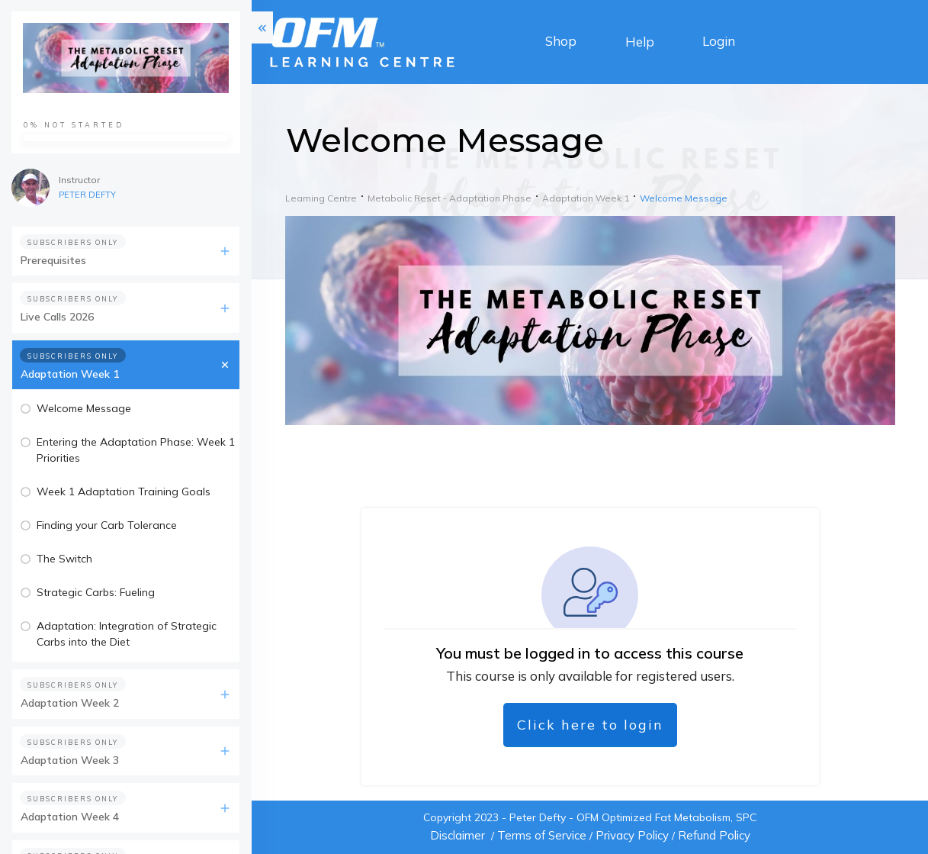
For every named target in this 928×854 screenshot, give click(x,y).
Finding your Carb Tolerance (107, 525)
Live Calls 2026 (57, 317)
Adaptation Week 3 (70, 760)
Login (718, 41)
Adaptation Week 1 (70, 374)
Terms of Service (541, 835)
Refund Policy (714, 835)
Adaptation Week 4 (70, 816)
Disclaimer (457, 835)
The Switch (64, 559)
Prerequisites (53, 260)
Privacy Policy (632, 835)
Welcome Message (84, 408)
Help (639, 42)
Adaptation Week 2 (70, 703)
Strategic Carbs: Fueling (96, 592)
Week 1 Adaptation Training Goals (123, 491)
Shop (560, 41)
